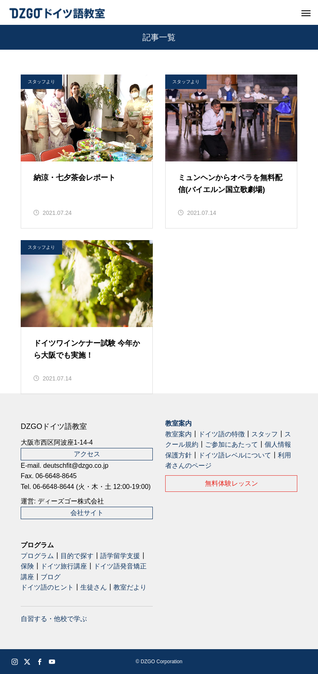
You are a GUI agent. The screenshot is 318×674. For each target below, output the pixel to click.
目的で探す (77, 555)
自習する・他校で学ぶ (54, 618)
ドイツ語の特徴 (221, 434)
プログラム (37, 555)
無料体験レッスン (231, 483)
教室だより (130, 587)
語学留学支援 (120, 555)
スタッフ (264, 434)
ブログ (50, 576)
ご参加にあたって (231, 444)
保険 (27, 566)
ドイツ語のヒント (47, 587)
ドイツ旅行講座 (64, 566)
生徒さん (93, 587)
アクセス (87, 453)
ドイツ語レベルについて (234, 455)
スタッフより (41, 81)
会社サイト (87, 512)
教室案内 (178, 423)
